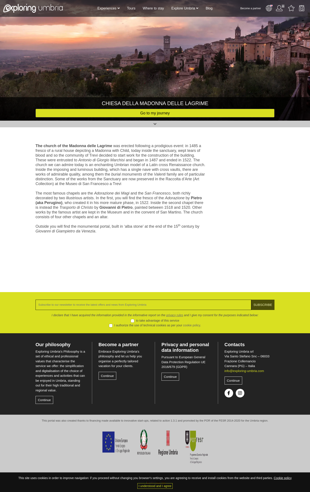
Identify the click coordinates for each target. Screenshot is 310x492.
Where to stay (153, 8)
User (280, 8)
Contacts (235, 344)
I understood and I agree (155, 486)
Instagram (240, 393)
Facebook (229, 393)
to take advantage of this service (157, 320)
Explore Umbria (183, 8)
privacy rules (174, 315)
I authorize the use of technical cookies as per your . (157, 325)
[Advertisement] (247, 208)
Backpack (301, 8)
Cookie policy (283, 478)
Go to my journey (155, 113)
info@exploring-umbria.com (244, 371)
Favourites (291, 8)
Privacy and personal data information (185, 347)
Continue (44, 400)
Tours (131, 8)
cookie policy (191, 325)
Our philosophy (53, 344)
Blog (209, 8)
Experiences (107, 8)
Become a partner (250, 8)
